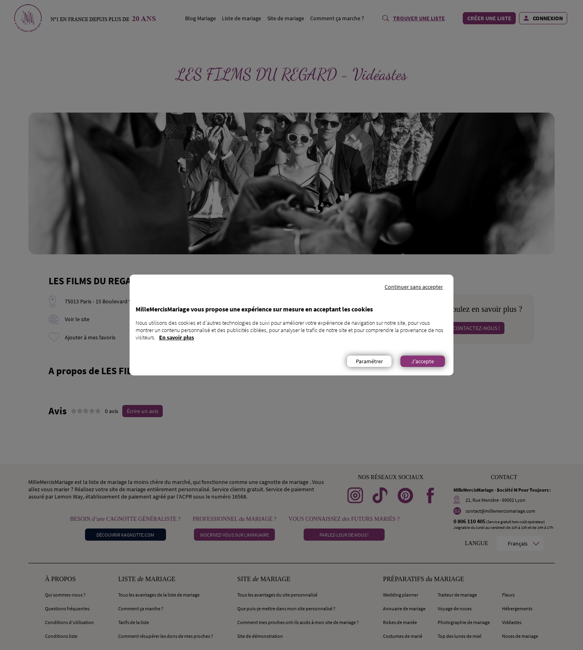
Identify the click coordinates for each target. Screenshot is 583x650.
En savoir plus (176, 337)
